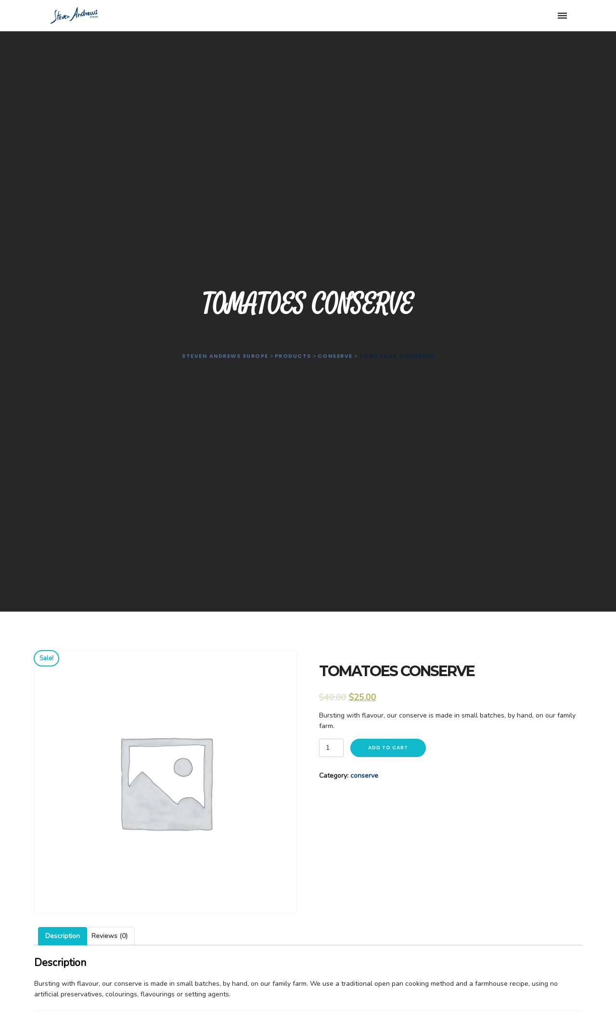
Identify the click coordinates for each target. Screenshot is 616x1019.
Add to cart (388, 747)
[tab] (62, 936)
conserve (364, 775)
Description (62, 936)
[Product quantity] (331, 748)
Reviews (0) (109, 936)
